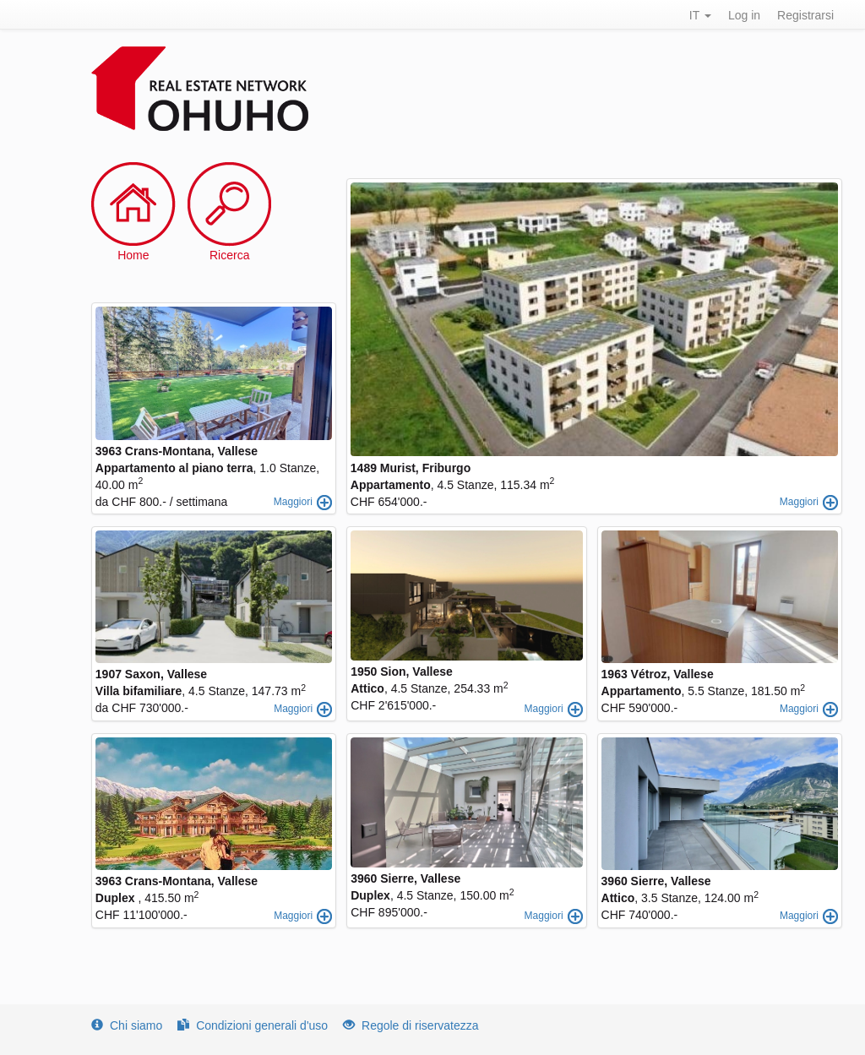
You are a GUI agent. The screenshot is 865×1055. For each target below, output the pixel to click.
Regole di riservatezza (411, 1025)
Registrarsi (805, 15)
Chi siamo (126, 1025)
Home (133, 255)
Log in (744, 15)
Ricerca (229, 255)
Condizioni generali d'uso (252, 1025)
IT (700, 15)
